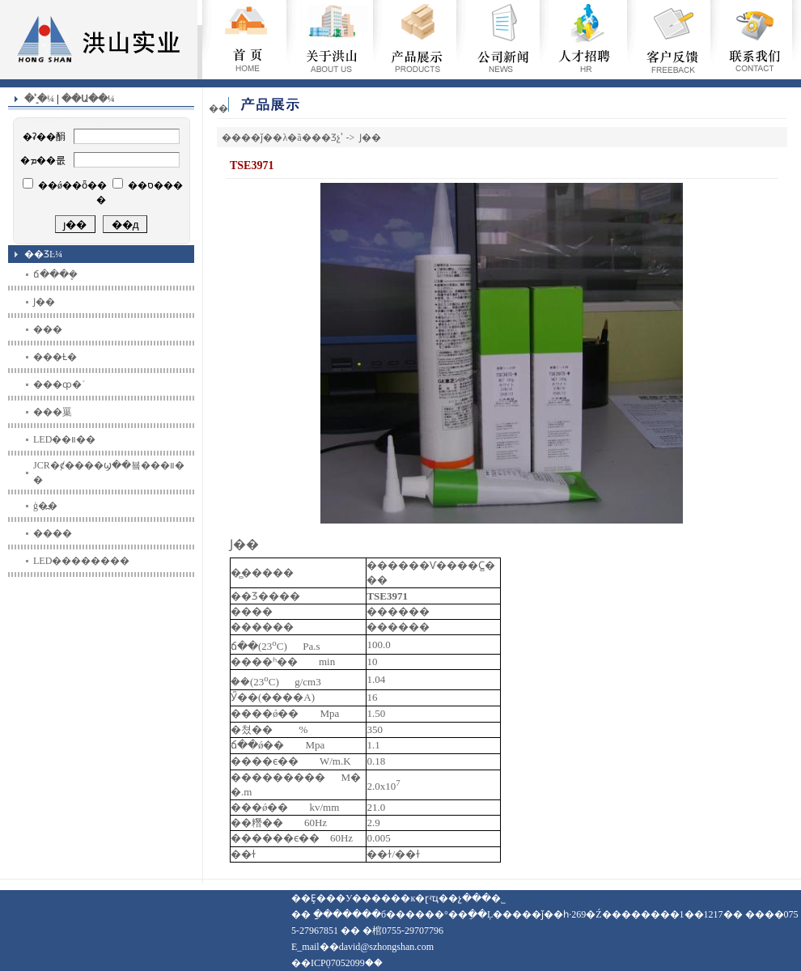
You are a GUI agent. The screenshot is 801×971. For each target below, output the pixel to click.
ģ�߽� (45, 505)
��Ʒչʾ (328, 137)
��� (47, 329)
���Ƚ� (55, 357)
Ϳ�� (44, 301)
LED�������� (81, 560)
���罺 (52, 412)
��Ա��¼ (88, 98)
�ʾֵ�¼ (39, 98)
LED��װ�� (64, 439)
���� (52, 533)
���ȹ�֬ (57, 384)
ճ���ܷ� (55, 274)
